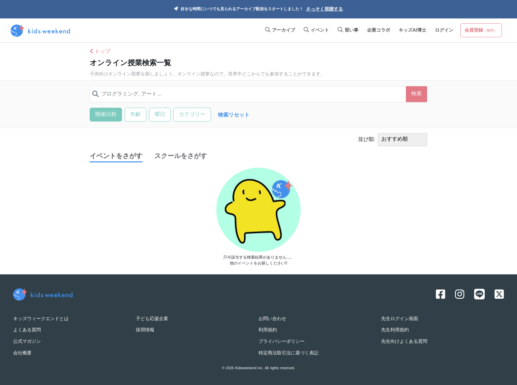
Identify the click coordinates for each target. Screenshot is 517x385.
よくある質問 (27, 330)
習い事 (348, 30)
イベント (316, 30)
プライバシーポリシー (281, 341)
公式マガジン (27, 341)
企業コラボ (378, 30)
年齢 (135, 114)
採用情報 (145, 330)
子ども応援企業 (152, 319)
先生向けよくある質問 (404, 341)
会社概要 (22, 353)
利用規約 (267, 330)
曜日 (160, 114)
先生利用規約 (395, 330)
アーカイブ (280, 30)
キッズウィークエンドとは (41, 319)
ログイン (444, 30)
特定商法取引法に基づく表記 (288, 353)
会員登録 (481, 30)
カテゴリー (192, 114)
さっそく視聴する (324, 9)
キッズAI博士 (412, 30)
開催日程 (105, 114)
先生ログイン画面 (399, 319)
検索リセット (234, 115)
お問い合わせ (272, 319)
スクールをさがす (180, 156)
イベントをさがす (116, 156)
